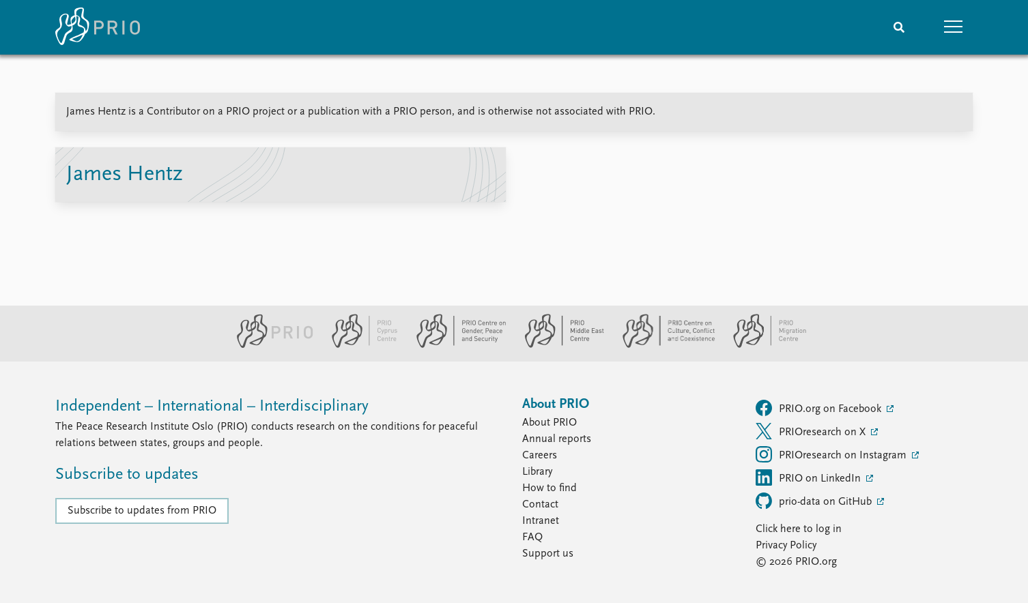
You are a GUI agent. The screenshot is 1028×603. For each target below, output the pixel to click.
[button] (953, 27)
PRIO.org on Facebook (820, 408)
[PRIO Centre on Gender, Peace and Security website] (455, 345)
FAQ (532, 537)
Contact (540, 504)
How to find (549, 488)
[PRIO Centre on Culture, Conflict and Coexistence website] (663, 345)
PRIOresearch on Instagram (832, 454)
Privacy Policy (786, 545)
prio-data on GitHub (815, 500)
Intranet (540, 521)
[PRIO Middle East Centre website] (559, 345)
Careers (539, 455)
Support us (547, 553)
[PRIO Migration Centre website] (762, 345)
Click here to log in (799, 529)
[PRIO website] (269, 345)
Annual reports (556, 439)
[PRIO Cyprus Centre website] (359, 345)
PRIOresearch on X (812, 431)
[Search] (899, 27)
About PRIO (549, 422)
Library (537, 472)
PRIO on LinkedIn (809, 477)
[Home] (97, 27)
